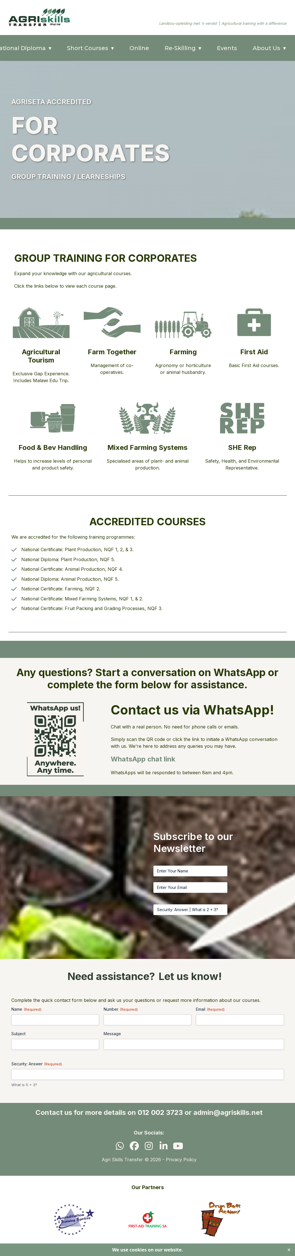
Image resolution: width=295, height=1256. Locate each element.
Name (26, 1009)
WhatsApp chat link (143, 759)
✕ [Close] (289, 1250)
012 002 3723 (160, 1112)
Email (210, 1009)
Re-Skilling (180, 48)
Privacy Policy (181, 1159)
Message (112, 1033)
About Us (266, 48)
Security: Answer (36, 1063)
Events (227, 48)
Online (139, 48)
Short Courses (87, 48)
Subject (18, 1033)
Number (121, 1009)
